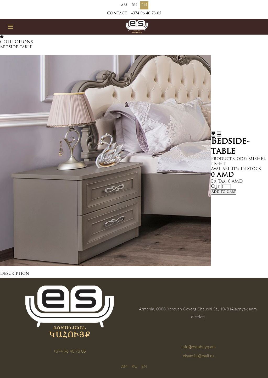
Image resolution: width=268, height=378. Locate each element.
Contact (117, 13)
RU (134, 5)
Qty (215, 186)
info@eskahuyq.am (198, 346)
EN (144, 5)
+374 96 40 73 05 (146, 13)
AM (124, 5)
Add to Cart (223, 192)
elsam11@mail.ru (198, 355)
